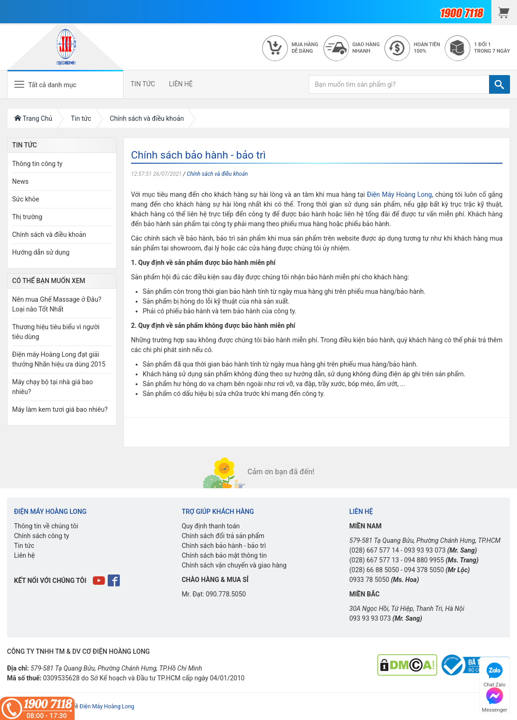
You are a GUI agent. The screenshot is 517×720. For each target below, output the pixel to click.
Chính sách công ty (41, 536)
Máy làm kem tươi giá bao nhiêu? (60, 409)
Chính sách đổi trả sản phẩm (223, 536)
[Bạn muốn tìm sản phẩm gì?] (399, 84)
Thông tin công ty (37, 163)
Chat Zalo (494, 673)
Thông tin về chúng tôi (46, 526)
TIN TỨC (143, 84)
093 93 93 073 (425, 550)
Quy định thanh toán (211, 526)
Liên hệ (24, 555)
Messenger (494, 698)
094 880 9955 (424, 560)
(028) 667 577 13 (374, 560)
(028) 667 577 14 (374, 550)
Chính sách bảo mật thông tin (224, 555)
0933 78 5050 (369, 579)
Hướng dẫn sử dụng (40, 252)
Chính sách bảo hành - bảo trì (224, 545)
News (20, 181)
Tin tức (24, 545)
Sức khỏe (25, 199)
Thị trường (27, 217)
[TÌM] (499, 84)
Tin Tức (24, 145)
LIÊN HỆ (181, 84)
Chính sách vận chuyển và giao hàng (234, 565)
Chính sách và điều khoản (217, 174)
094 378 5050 (424, 570)
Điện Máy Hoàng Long (399, 194)
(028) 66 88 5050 (374, 570)
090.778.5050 (226, 594)
